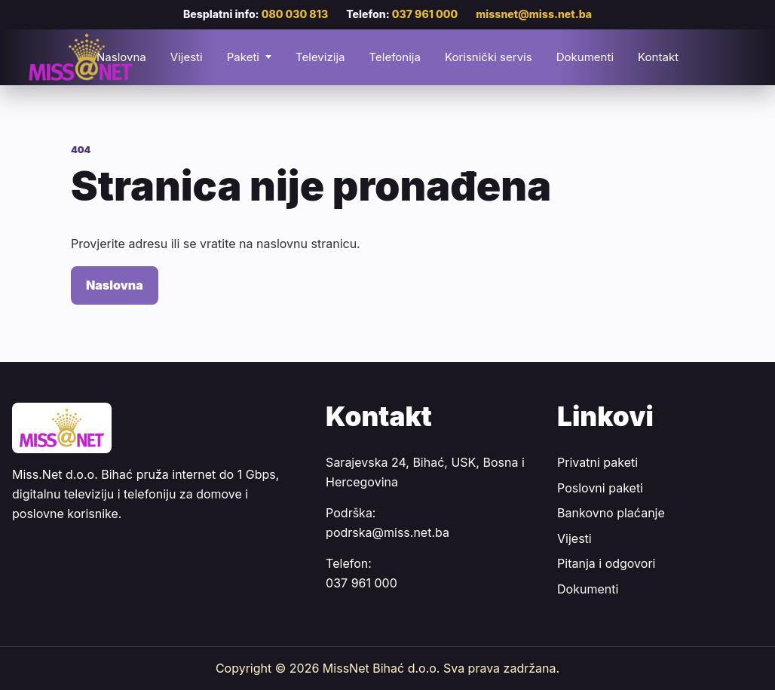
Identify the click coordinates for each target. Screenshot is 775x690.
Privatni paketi (597, 462)
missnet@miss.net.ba (534, 14)
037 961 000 (425, 14)
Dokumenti (585, 57)
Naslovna (114, 285)
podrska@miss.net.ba (387, 532)
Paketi (243, 57)
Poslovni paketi (600, 487)
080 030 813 (295, 14)
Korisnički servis (488, 57)
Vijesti (186, 57)
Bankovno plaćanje (611, 512)
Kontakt (658, 57)
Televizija (320, 57)
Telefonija (394, 57)
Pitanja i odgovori (606, 563)
